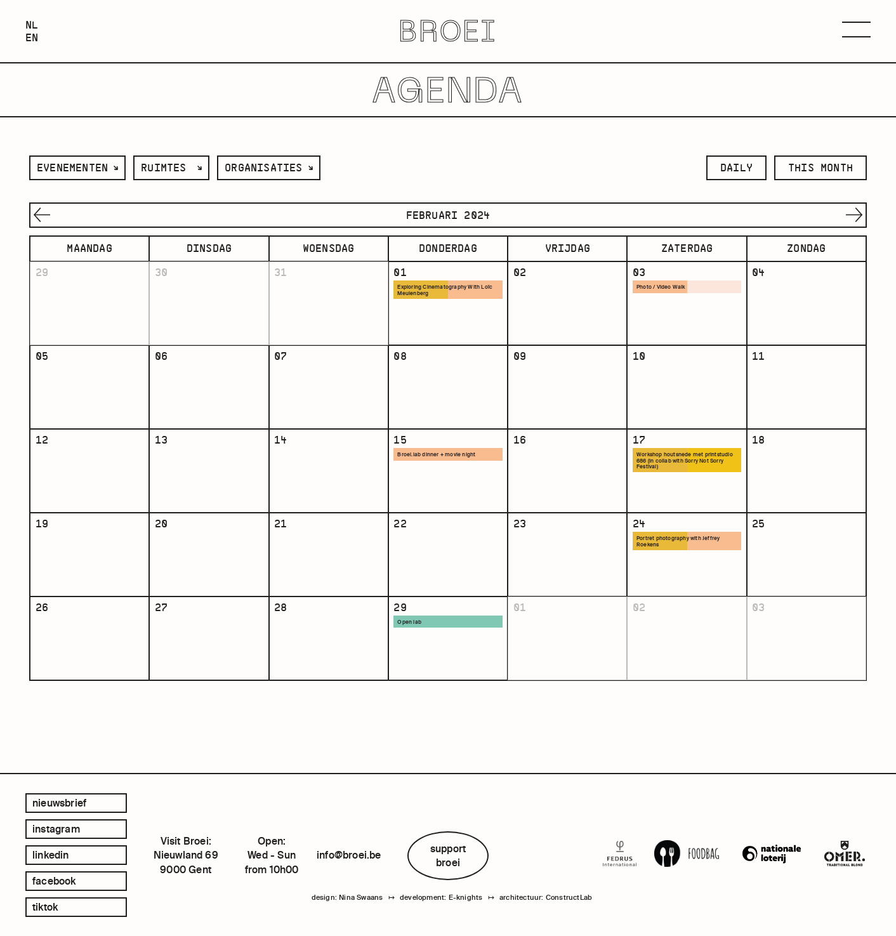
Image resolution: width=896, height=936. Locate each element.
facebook (54, 880)
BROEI (448, 31)
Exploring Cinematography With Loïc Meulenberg (443, 291)
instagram (56, 828)
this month (820, 167)
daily (736, 167)
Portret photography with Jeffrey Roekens (682, 575)
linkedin (50, 854)
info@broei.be (349, 854)
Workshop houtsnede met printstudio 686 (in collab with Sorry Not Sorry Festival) (679, 483)
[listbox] (77, 167)
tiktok (45, 906)
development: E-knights (441, 899)
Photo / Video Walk (664, 288)
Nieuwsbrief (59, 802)
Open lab (412, 666)
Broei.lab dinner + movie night (440, 477)
